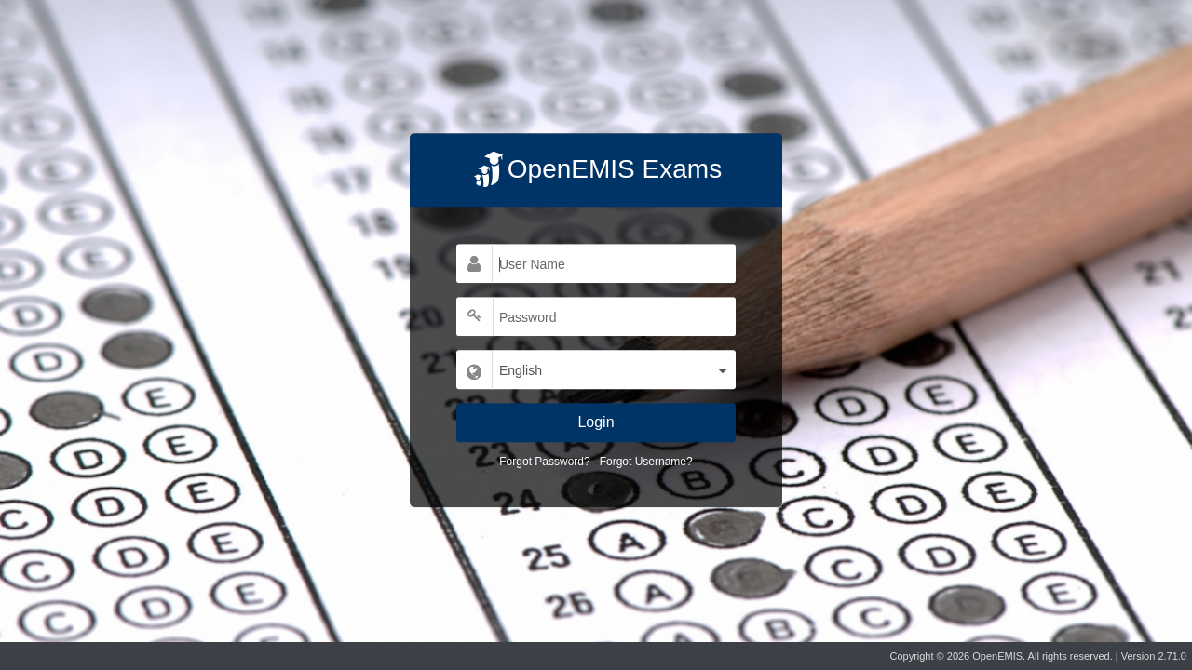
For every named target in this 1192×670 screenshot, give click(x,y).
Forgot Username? (646, 461)
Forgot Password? (544, 461)
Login (595, 422)
